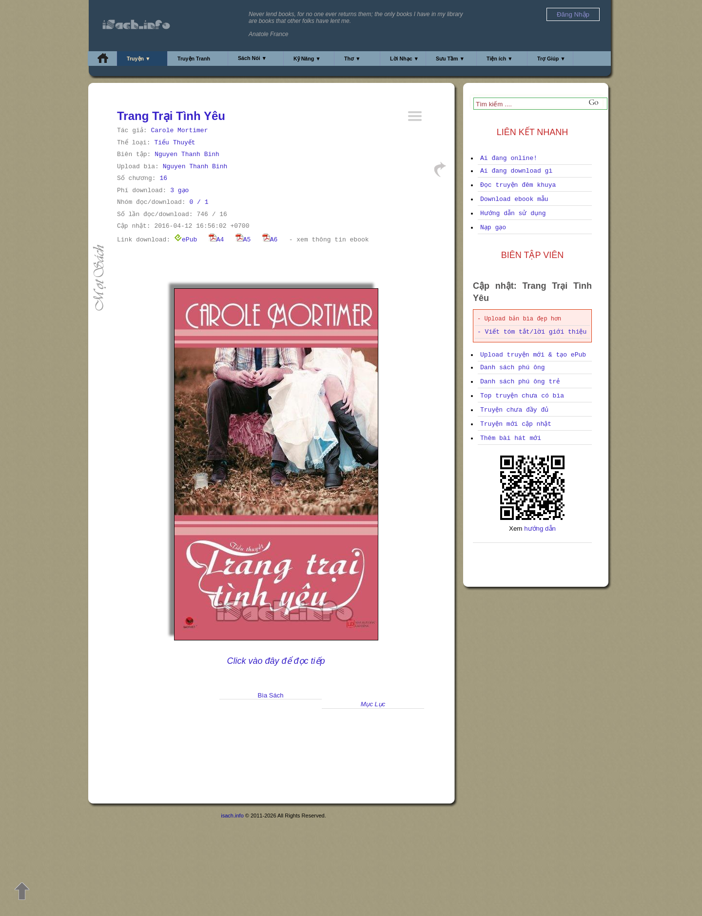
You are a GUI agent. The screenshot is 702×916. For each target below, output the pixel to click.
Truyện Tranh (193, 58)
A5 (243, 239)
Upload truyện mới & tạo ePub (533, 354)
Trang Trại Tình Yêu (171, 115)
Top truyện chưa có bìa (522, 395)
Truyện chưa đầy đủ (514, 410)
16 (163, 178)
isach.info (232, 815)
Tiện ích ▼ (500, 58)
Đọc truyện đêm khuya (518, 185)
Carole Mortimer (179, 130)
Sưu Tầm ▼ (450, 58)
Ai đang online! (508, 158)
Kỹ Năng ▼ (307, 58)
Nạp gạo (493, 227)
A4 (216, 239)
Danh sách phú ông (512, 367)
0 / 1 (198, 202)
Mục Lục (373, 704)
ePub (185, 239)
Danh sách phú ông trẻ (520, 381)
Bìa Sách (271, 695)
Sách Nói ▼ (252, 58)
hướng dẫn (540, 528)
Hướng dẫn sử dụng (513, 213)
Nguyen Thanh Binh (187, 154)
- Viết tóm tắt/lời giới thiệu (531, 332)
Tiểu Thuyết (174, 142)
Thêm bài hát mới (510, 438)
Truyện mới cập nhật (515, 424)
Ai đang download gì (516, 171)
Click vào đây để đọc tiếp (276, 661)
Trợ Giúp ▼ (551, 58)
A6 (270, 239)
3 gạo (179, 190)
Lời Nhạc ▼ (404, 58)
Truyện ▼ (139, 58)
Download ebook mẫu (514, 199)
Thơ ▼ (352, 58)
